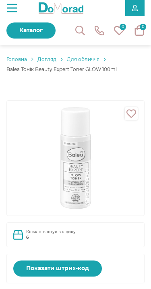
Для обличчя (83, 59)
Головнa (16, 59)
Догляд (46, 59)
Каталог (31, 30)
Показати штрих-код (57, 268)
